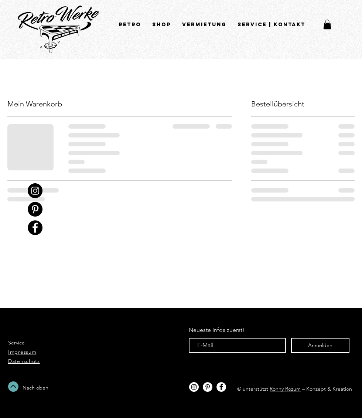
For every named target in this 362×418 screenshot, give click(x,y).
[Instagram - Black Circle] (35, 190)
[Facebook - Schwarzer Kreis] (35, 227)
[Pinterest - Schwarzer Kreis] (35, 209)
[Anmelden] (320, 345)
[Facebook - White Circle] (221, 387)
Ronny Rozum (285, 388)
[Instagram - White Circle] (194, 387)
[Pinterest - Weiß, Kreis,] (207, 387)
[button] (327, 24)
